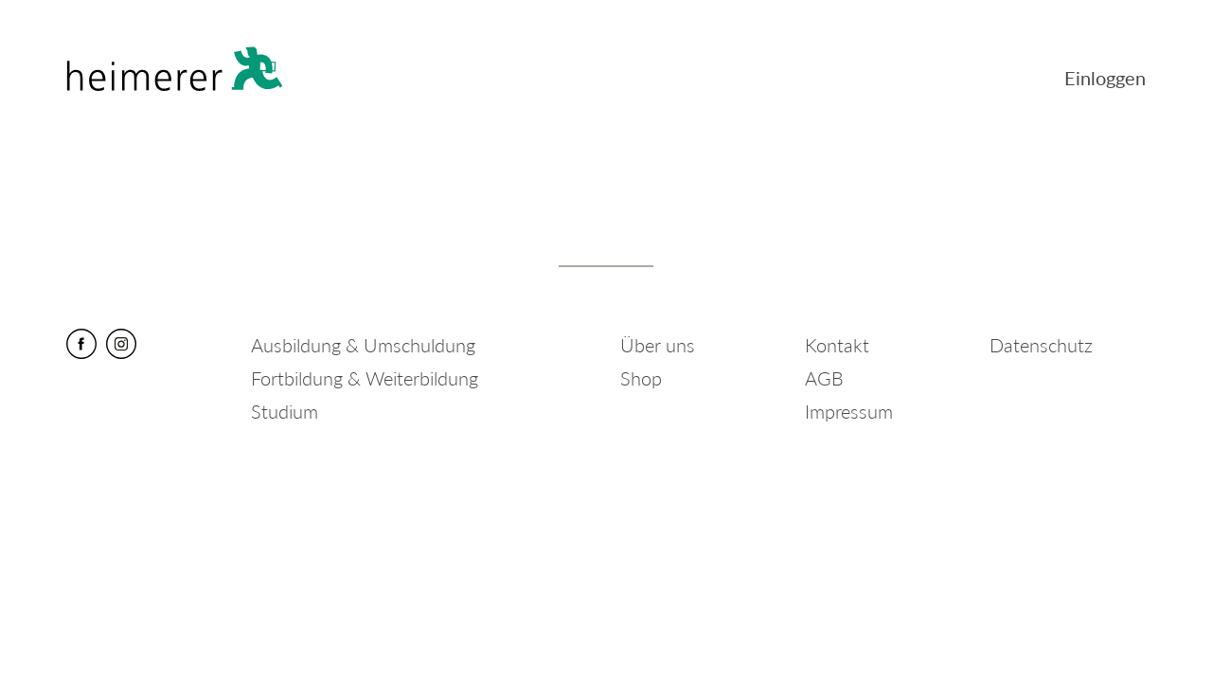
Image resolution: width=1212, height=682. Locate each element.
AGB (824, 378)
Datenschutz (1041, 345)
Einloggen (1105, 77)
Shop (641, 378)
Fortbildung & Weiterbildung (364, 378)
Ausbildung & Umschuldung (363, 345)
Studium (284, 411)
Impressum (849, 411)
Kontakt (837, 345)
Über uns (657, 345)
